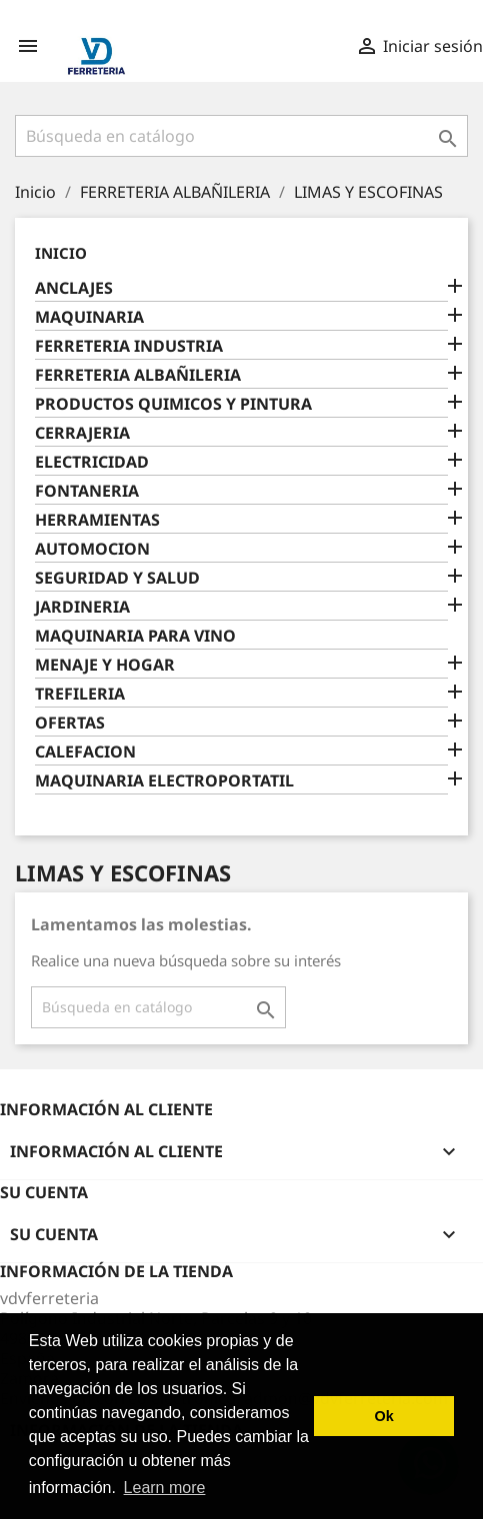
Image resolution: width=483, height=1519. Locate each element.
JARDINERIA (82, 607)
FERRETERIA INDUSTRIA (129, 346)
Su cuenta (44, 1192)
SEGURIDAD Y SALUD (117, 578)
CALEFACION (85, 752)
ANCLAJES (74, 288)
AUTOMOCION (92, 549)
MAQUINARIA (89, 317)
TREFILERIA (80, 694)
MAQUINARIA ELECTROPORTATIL (164, 780)
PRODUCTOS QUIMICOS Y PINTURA (173, 404)
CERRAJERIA (82, 433)
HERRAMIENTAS (97, 520)
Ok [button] (384, 1416)
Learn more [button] (165, 1487)
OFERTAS (70, 723)
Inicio (61, 253)
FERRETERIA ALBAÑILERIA (138, 375)
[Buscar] (241, 136)
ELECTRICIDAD (92, 462)
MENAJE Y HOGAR (105, 665)
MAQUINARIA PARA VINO (135, 636)
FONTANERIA (87, 491)
